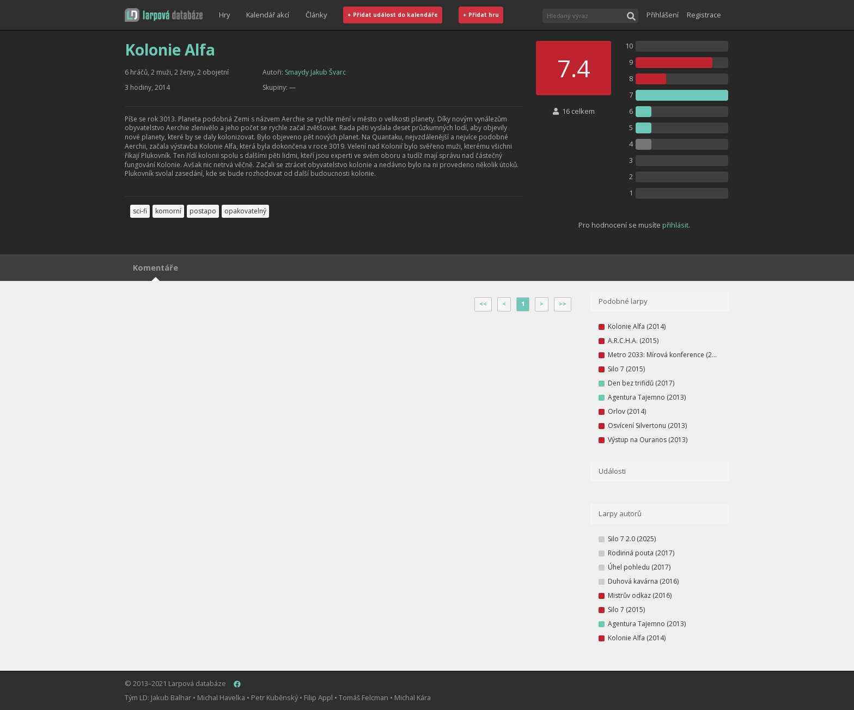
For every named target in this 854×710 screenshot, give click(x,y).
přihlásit (675, 225)
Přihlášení (662, 15)
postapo (203, 211)
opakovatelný (245, 211)
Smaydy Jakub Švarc (315, 72)
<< (483, 304)
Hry (224, 15)
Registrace (704, 15)
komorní (168, 211)
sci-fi (140, 211)
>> (562, 304)
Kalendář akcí (267, 15)
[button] (164, 15)
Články (316, 15)
